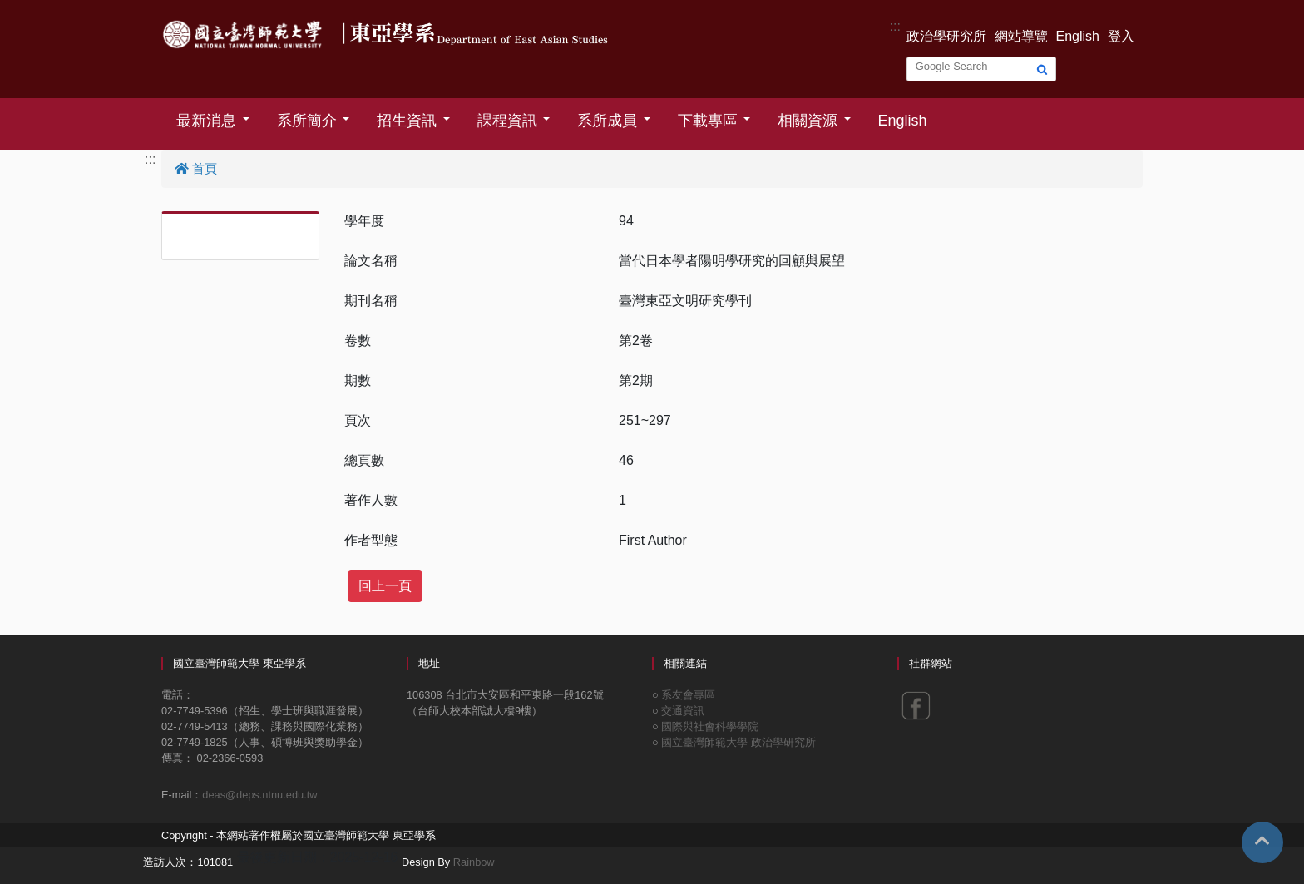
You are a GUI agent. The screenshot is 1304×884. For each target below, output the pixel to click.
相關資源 (807, 120)
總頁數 (364, 460)
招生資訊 (407, 120)
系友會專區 (688, 695)
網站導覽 (1021, 36)
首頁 (196, 168)
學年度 (364, 221)
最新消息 (206, 120)
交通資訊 (682, 710)
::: (895, 26)
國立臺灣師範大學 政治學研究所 (738, 742)
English (1077, 36)
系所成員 (607, 120)
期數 (357, 380)
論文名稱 (371, 261)
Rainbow (474, 862)
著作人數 (371, 500)
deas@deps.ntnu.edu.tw (259, 794)
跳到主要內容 (40, 9)
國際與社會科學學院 (709, 726)
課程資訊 (507, 120)
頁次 (357, 420)
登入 (1121, 36)
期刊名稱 (371, 301)
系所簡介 (307, 120)
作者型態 (371, 540)
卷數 (357, 340)
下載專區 (708, 120)
